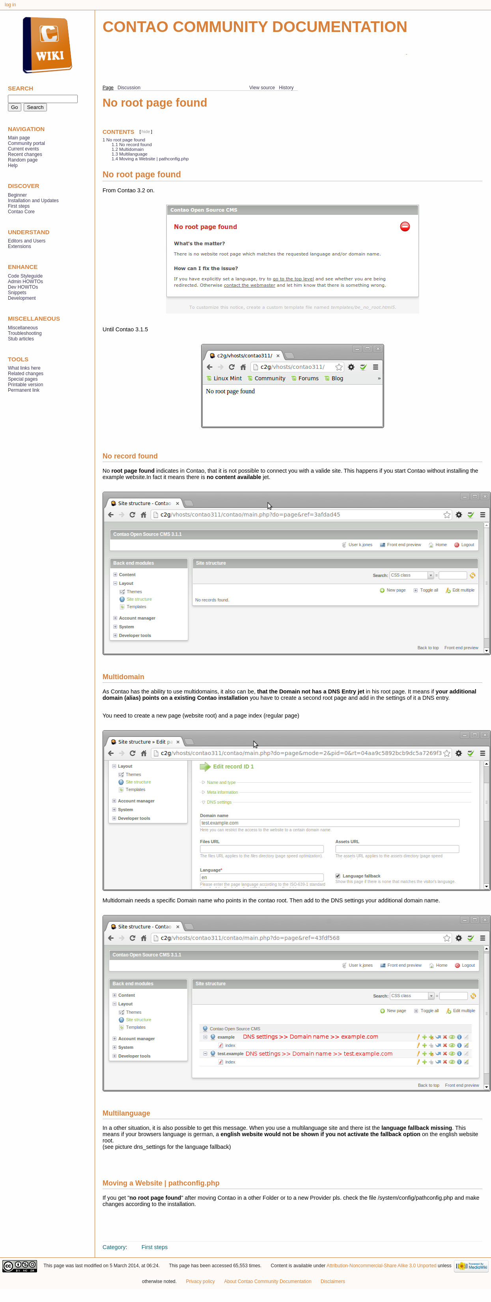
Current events (23, 149)
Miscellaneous (23, 328)
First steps (155, 1247)
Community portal (26, 143)
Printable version (25, 384)
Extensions (19, 246)
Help (13, 165)
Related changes (25, 373)
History (286, 87)
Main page (19, 138)
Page (108, 87)
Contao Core (21, 211)
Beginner (17, 195)
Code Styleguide (25, 276)
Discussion (129, 87)
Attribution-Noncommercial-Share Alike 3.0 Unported (382, 1265)
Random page (22, 160)
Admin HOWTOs (25, 281)
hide (146, 131)
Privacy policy (200, 1281)
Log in (10, 5)
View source (262, 87)
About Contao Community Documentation (267, 1281)
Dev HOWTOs (23, 287)
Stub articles (21, 339)
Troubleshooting (25, 333)
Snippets (17, 292)
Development (22, 298)
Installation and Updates (33, 200)
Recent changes (25, 154)
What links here (24, 368)
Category (114, 1247)
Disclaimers (333, 1281)
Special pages (22, 379)
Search (20, 88)
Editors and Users (26, 241)
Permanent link (23, 390)
